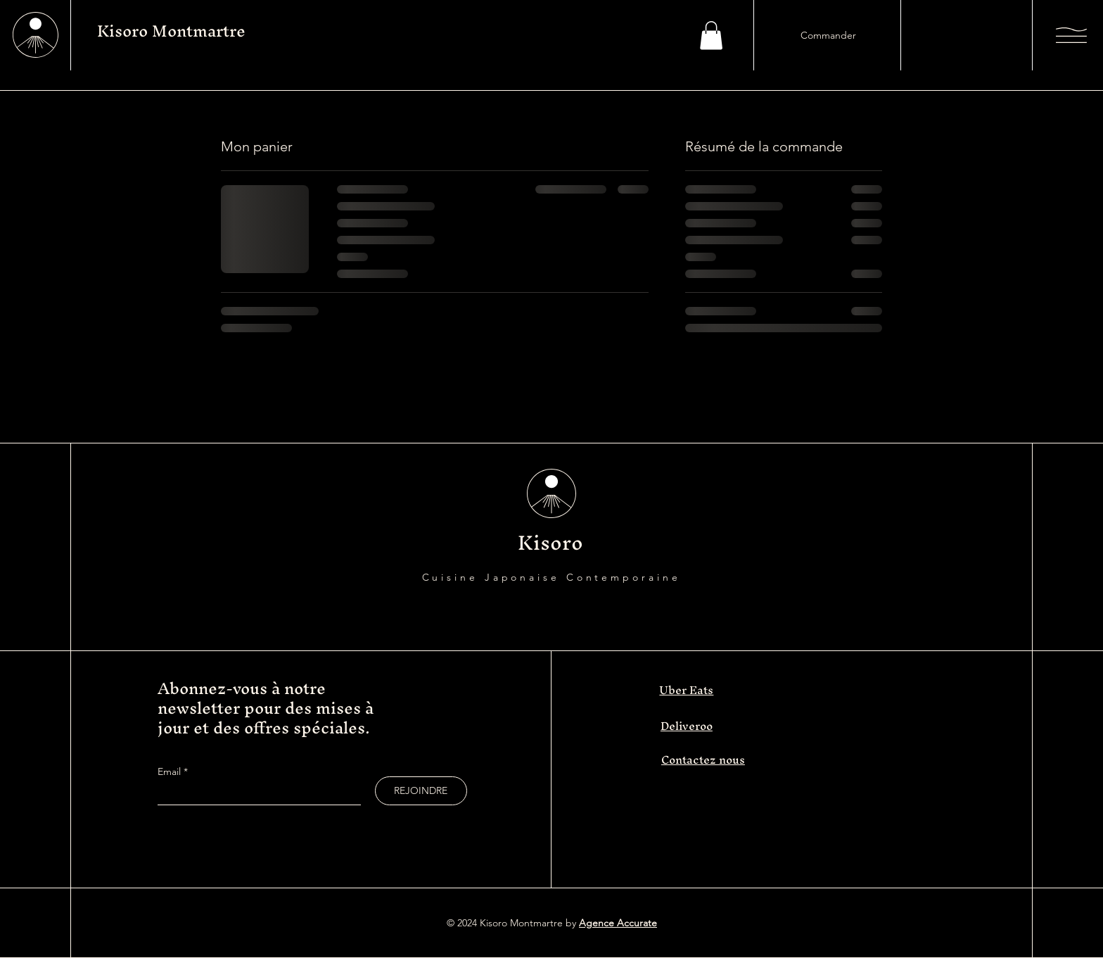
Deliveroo (687, 725)
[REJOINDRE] (421, 790)
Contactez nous (703, 759)
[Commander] (828, 35)
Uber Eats (686, 689)
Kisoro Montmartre (171, 31)
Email (171, 771)
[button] (711, 35)
